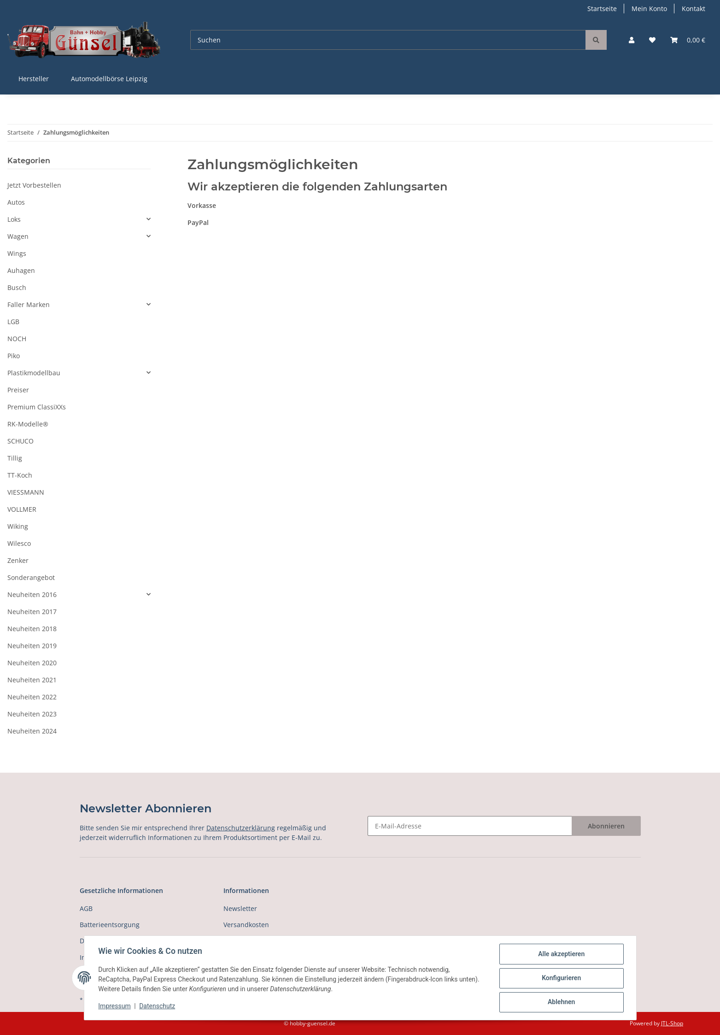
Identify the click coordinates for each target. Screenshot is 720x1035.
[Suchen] (388, 40)
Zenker (18, 560)
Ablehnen (560, 1002)
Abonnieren (606, 826)
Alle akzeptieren (561, 954)
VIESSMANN (25, 492)
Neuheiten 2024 (32, 731)
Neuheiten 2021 (32, 679)
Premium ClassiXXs (36, 406)
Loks (14, 219)
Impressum (115, 1006)
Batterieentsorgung (110, 924)
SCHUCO (20, 441)
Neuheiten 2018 (32, 628)
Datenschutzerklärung (240, 827)
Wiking (17, 526)
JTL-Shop (672, 1023)
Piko (13, 355)
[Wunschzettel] (652, 40)
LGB (13, 321)
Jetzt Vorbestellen (34, 185)
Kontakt (693, 8)
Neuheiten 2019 (32, 645)
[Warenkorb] (688, 40)
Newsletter (240, 908)
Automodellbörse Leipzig (109, 78)
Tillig (14, 458)
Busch (16, 287)
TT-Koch (19, 475)
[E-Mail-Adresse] (470, 826)
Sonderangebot (31, 577)
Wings (16, 253)
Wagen (18, 236)
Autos (16, 202)
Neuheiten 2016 (32, 594)
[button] (631, 40)
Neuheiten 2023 (32, 714)
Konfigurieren (560, 978)
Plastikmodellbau (33, 372)
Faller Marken (28, 304)
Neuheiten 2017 (32, 611)
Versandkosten (246, 924)
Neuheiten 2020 (32, 662)
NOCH (16, 338)
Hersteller (33, 78)
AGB (86, 908)
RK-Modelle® (27, 424)
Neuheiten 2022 (32, 696)
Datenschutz (158, 1006)
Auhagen (21, 270)
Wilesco (19, 543)
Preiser (18, 389)
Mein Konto (649, 8)
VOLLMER (21, 509)
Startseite (602, 8)
